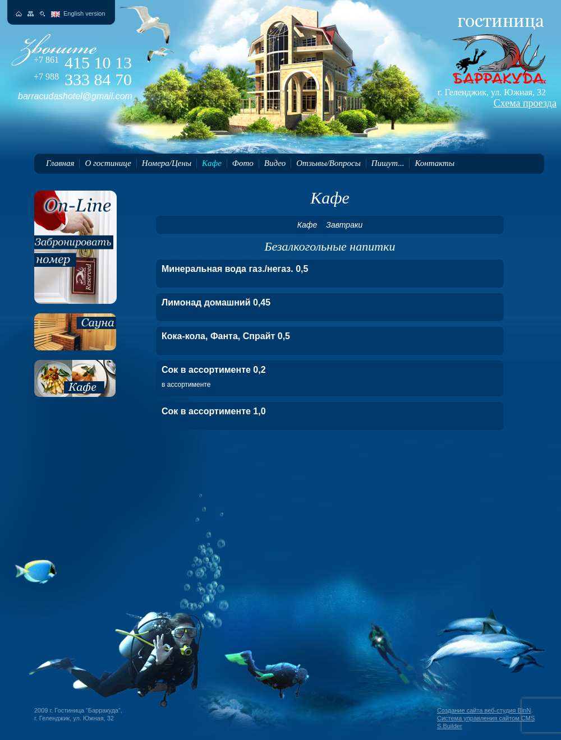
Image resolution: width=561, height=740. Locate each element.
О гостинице (108, 163)
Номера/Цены (166, 163)
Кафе (212, 163)
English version (84, 13)
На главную (19, 13)
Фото (243, 163)
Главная (60, 163)
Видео (275, 163)
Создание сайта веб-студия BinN (484, 710)
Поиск (42, 13)
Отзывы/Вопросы (328, 163)
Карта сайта (30, 13)
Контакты (434, 163)
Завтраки (344, 224)
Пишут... (387, 163)
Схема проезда (525, 103)
